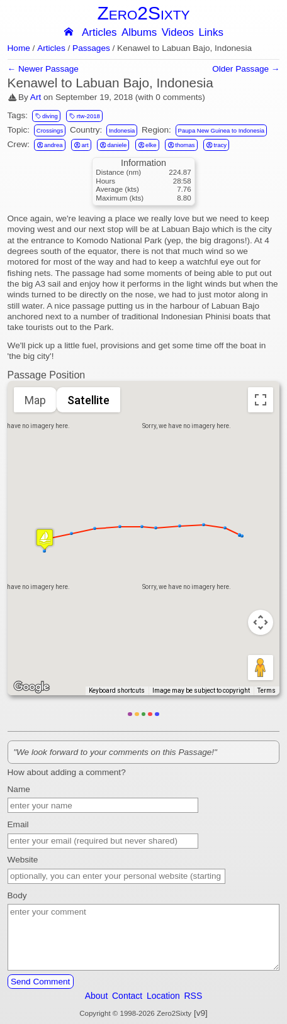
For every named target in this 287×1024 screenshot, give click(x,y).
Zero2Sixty (143, 13)
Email (18, 824)
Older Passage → (245, 69)
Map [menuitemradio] (35, 400)
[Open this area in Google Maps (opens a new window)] (31, 687)
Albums (139, 33)
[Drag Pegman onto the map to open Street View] (260, 667)
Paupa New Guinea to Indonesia (221, 130)
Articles (99, 33)
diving (46, 115)
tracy (216, 144)
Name (19, 789)
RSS (193, 995)
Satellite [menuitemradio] (88, 400)
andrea (50, 144)
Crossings (50, 130)
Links (210, 33)
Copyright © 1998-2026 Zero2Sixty (135, 1013)
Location (163, 995)
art (81, 144)
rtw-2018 (84, 115)
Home (19, 48)
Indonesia (122, 130)
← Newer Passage (43, 69)
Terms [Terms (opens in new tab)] (266, 690)
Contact (127, 995)
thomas (181, 144)
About (96, 995)
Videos (178, 33)
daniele (113, 144)
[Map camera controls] (260, 622)
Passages (91, 48)
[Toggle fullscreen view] (260, 399)
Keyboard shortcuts (117, 690)
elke (147, 144)
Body (17, 895)
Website (23, 859)
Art (35, 97)
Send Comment (40, 981)
